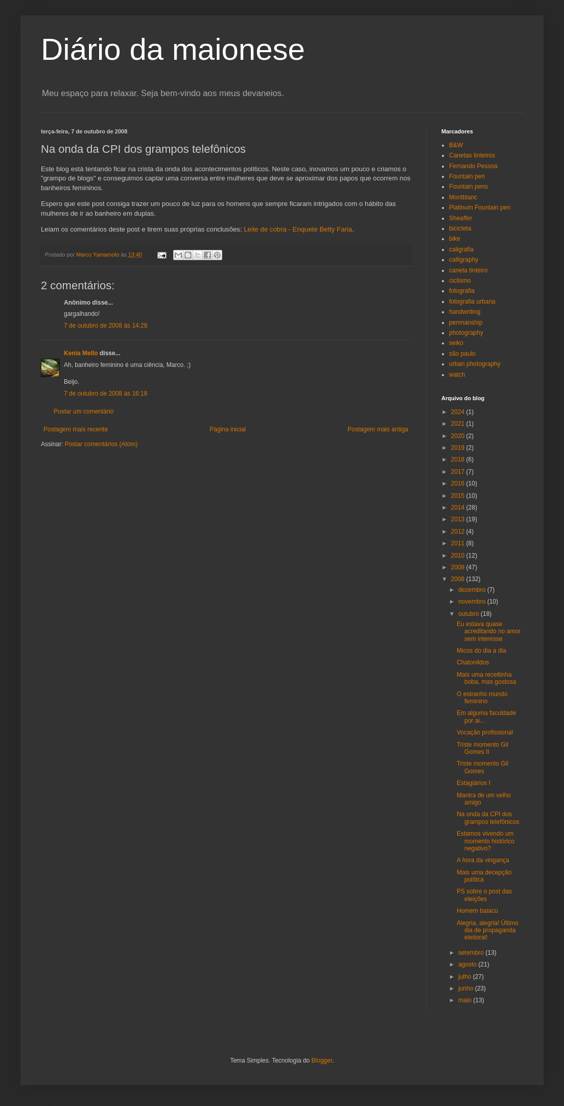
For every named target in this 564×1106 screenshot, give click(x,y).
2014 (458, 507)
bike (454, 238)
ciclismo (460, 280)
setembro (471, 952)
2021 (458, 423)
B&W (456, 145)
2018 (458, 459)
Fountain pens (468, 186)
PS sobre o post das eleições (484, 895)
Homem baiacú (477, 910)
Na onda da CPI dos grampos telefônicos (488, 818)
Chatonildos (473, 662)
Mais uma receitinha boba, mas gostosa (486, 678)
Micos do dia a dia (481, 650)
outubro (469, 613)
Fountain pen (467, 176)
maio (465, 1000)
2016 (458, 483)
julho (465, 976)
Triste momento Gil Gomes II (482, 748)
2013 (458, 519)
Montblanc (463, 197)
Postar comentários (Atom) (101, 444)
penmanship (465, 322)
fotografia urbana (472, 301)
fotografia (462, 290)
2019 (458, 447)
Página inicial (227, 429)
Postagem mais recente (75, 429)
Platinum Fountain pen (479, 207)
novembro (472, 601)
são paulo (462, 353)
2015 (458, 495)
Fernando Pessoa (473, 166)
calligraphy (463, 259)
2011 (458, 543)
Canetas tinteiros (472, 155)
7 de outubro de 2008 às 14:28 (105, 325)
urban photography (475, 363)
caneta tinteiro (468, 270)
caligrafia (461, 249)
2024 (458, 412)
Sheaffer (460, 218)
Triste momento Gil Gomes (482, 767)
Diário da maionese (173, 49)
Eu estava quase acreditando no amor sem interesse (489, 631)
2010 (458, 555)
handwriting (464, 311)
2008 (458, 579)
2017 (458, 471)
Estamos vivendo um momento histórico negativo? (485, 841)
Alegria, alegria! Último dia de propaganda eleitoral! (488, 930)
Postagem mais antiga (377, 429)
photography (466, 332)
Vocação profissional (485, 732)
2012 (458, 531)
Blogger (322, 1060)
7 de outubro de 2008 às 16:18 (105, 393)
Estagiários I (473, 783)
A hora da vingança (483, 860)
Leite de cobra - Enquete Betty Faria (298, 229)
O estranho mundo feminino (482, 697)
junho (466, 988)
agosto (468, 964)
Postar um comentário (83, 411)
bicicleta (460, 228)
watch (457, 374)
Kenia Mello (81, 353)
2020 (458, 436)
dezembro (472, 589)
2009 (458, 567)
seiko (456, 343)
